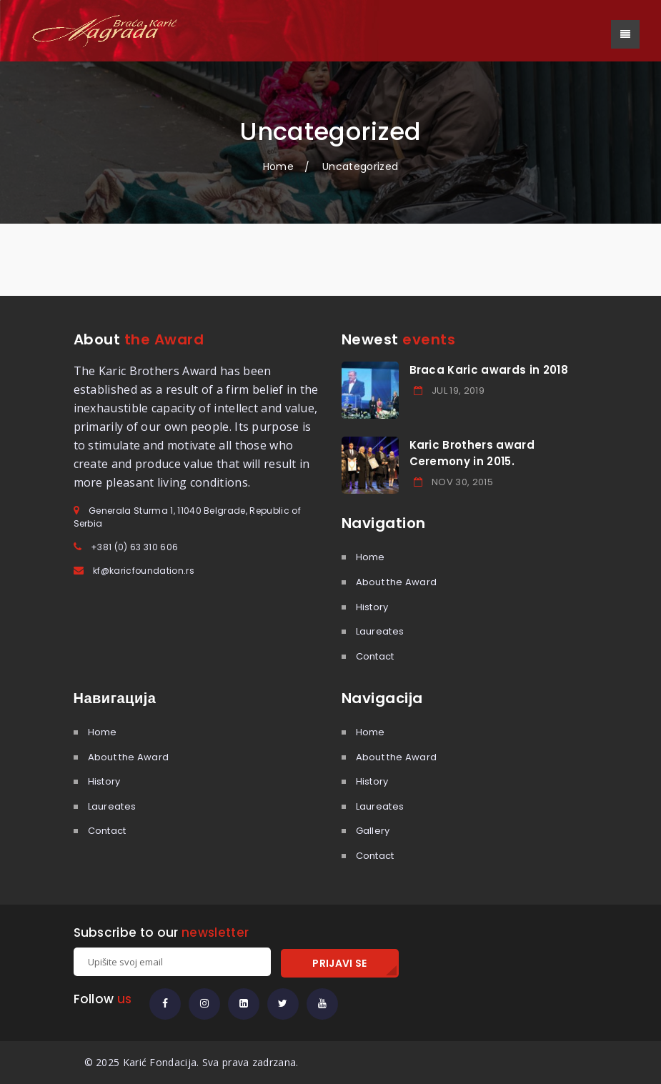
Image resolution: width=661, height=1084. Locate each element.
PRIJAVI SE (339, 963)
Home (278, 166)
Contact (375, 656)
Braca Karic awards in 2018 (488, 369)
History (372, 607)
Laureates (380, 631)
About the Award (396, 582)
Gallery (373, 830)
